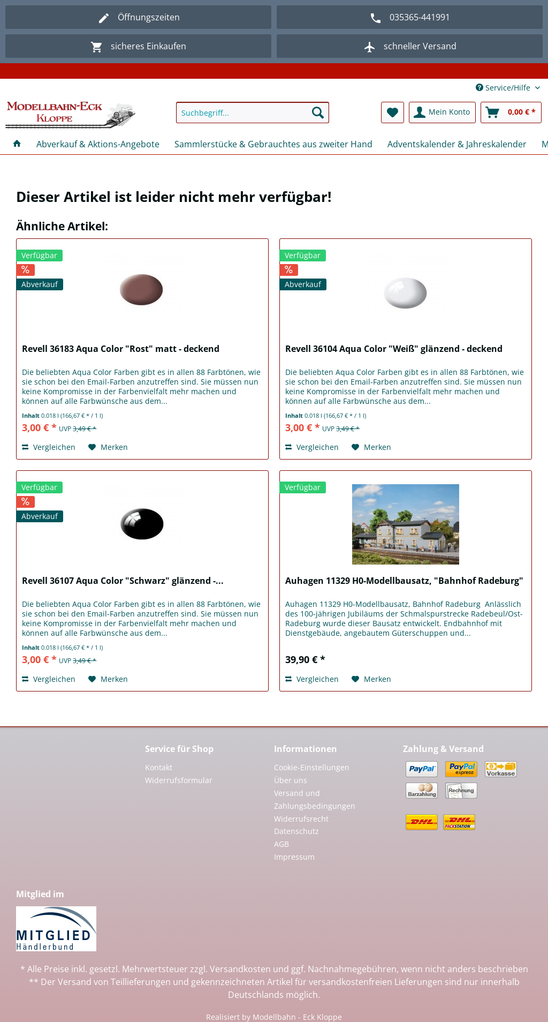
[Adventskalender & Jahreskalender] (457, 144)
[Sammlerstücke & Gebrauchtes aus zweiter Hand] (273, 144)
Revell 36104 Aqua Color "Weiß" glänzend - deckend (394, 349)
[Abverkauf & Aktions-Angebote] (98, 144)
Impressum (294, 857)
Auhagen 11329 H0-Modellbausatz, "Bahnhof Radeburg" (404, 581)
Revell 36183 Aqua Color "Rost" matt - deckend (120, 349)
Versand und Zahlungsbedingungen (314, 799)
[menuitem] (253, 117)
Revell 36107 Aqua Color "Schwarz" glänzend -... (123, 581)
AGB (281, 844)
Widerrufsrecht (301, 819)
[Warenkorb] (511, 112)
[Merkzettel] (392, 112)
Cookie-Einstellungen (311, 767)
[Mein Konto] (442, 112)
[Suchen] (318, 112)
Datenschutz (296, 831)
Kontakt (158, 767)
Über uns (290, 780)
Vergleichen (48, 447)
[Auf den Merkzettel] (108, 447)
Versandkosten (240, 969)
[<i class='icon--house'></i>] (17, 144)
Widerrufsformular (178, 780)
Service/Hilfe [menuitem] (504, 87)
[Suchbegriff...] (253, 112)
